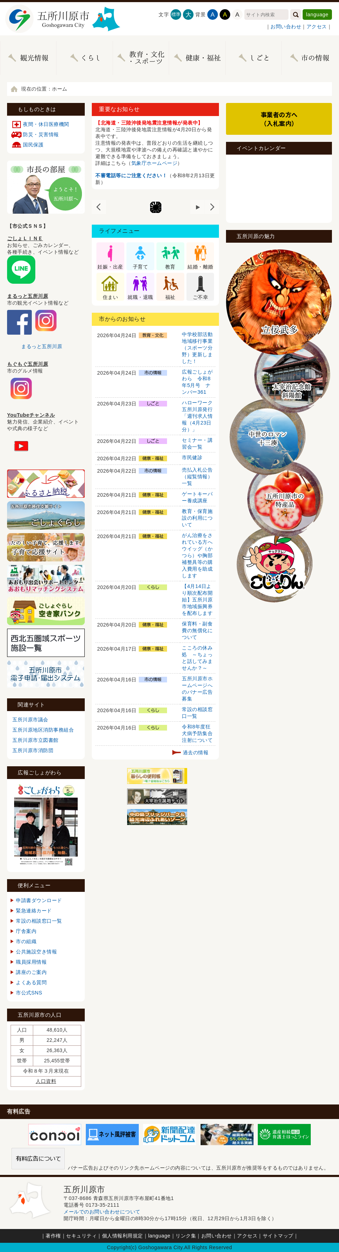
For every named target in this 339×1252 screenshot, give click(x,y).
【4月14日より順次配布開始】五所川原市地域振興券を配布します (197, 599)
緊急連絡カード (34, 910)
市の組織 (26, 941)
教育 (170, 267)
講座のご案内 (31, 972)
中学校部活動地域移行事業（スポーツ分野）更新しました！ (197, 347)
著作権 (53, 1236)
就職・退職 (140, 297)
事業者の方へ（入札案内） (279, 119)
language (317, 14)
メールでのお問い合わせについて (102, 1212)
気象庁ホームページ (154, 163)
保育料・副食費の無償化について (197, 630)
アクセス (317, 26)
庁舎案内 (26, 931)
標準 (176, 14)
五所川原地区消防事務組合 (43, 730)
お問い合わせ (285, 26)
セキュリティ (81, 1236)
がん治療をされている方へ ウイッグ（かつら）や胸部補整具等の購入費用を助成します (200, 555)
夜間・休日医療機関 (46, 124)
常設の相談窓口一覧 (39, 921)
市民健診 (192, 457)
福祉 (170, 297)
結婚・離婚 (200, 267)
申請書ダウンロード (39, 900)
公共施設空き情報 (36, 951)
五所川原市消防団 (32, 750)
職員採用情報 (31, 962)
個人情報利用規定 (122, 1236)
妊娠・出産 (110, 267)
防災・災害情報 (41, 134)
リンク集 (186, 1236)
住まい (110, 297)
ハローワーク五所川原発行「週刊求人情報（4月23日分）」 (197, 416)
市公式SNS (29, 993)
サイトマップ (278, 1236)
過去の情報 (196, 752)
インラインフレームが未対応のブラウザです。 (279, 188)
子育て (140, 267)
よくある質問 (31, 982)
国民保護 (33, 145)
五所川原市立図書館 (35, 740)
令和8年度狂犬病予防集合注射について (197, 733)
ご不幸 (200, 297)
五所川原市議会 (30, 719)
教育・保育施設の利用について (197, 517)
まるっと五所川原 (41, 346)
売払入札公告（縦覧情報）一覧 (197, 476)
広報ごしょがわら (39, 772)
